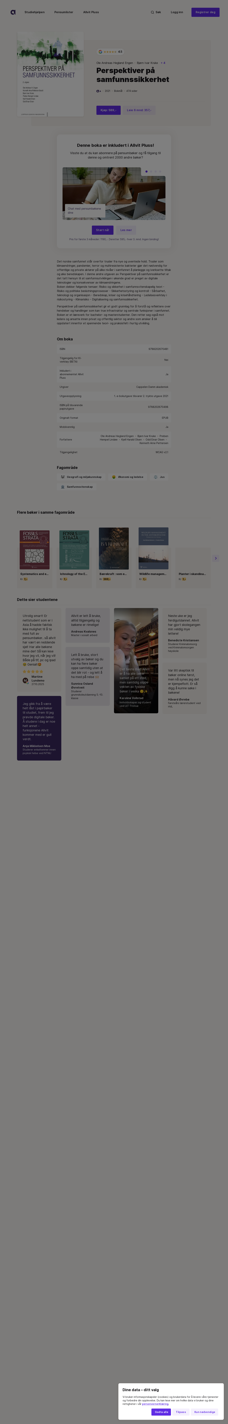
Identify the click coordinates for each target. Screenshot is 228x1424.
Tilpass (181, 1412)
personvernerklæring (155, 1404)
